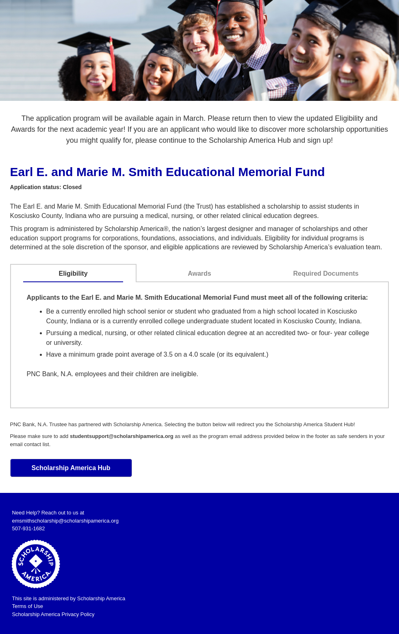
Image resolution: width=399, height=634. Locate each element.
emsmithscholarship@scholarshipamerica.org (65, 521)
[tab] (73, 274)
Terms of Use (27, 606)
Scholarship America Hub (70, 467)
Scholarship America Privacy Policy (53, 614)
